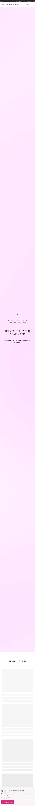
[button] (29, 4)
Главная (11, 320)
